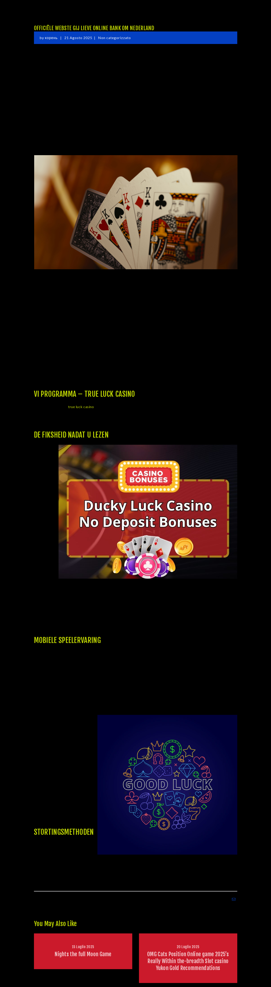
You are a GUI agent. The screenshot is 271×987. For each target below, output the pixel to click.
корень (52, 37)
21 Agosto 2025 (78, 37)
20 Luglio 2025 (188, 947)
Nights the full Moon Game (83, 954)
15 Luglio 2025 (83, 947)
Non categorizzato (114, 37)
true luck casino (81, 407)
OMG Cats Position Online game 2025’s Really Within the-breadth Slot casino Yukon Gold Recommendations (188, 961)
